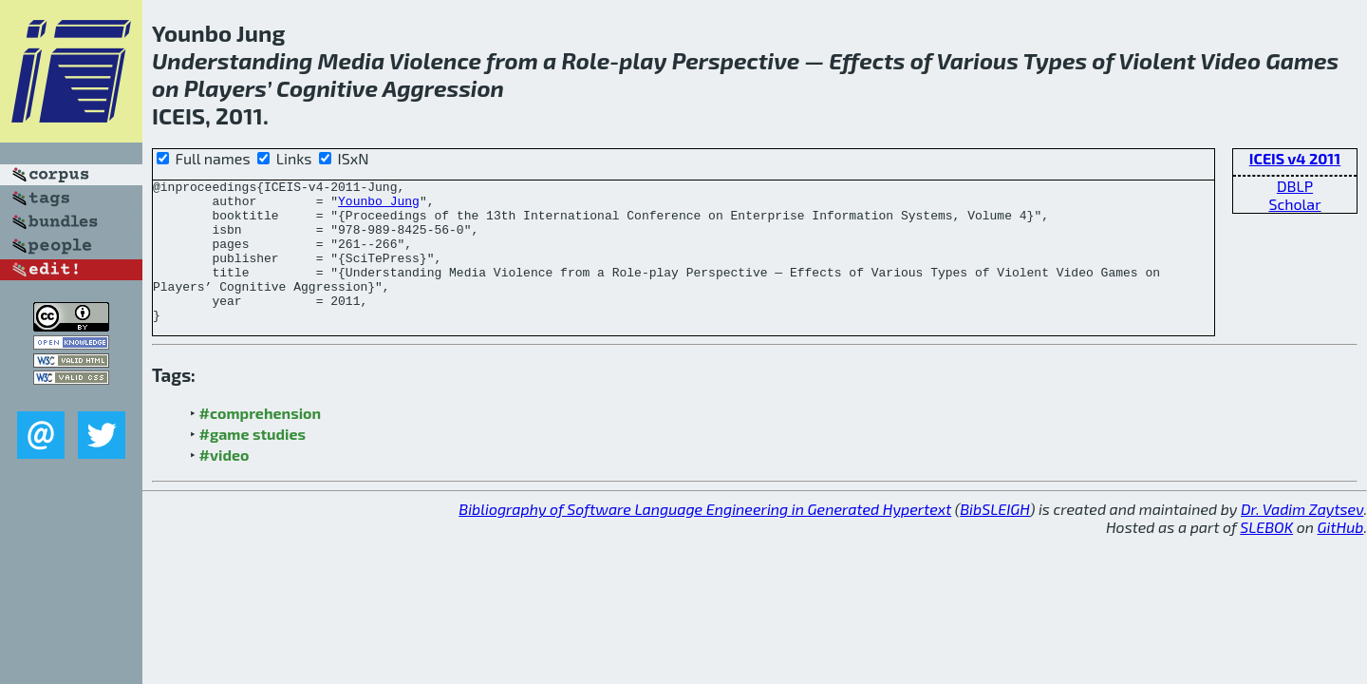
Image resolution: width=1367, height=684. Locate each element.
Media (351, 60)
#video (224, 483)
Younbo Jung (379, 206)
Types (1055, 60)
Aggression (443, 88)
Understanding (232, 60)
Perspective (736, 60)
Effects (867, 60)
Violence (435, 60)
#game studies (252, 462)
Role (585, 60)
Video (1230, 60)
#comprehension (260, 441)
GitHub (1341, 555)
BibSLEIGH (994, 537)
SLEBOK (1266, 555)
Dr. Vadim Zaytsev (1302, 537)
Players (225, 88)
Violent (1157, 60)
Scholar (1294, 204)
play (642, 60)
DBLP (1295, 186)
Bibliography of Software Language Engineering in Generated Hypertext (705, 537)
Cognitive (327, 88)
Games (1302, 60)
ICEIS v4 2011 (1294, 158)
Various (977, 60)
